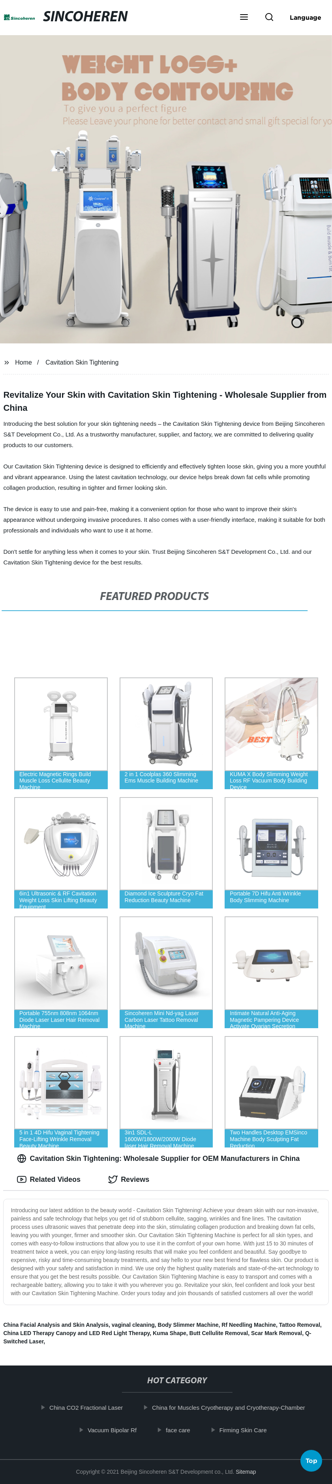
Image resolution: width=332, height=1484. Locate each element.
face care (183, 1429)
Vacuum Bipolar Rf (116, 1429)
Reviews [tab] (128, 1179)
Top (311, 1460)
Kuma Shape (169, 1333)
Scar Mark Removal (276, 1333)
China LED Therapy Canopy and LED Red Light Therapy (76, 1333)
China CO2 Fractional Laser (91, 1407)
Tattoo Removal (299, 1325)
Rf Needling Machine (248, 1325)
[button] (244, 17)
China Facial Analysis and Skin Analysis (56, 1325)
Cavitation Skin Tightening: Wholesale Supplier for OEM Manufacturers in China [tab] (158, 1158)
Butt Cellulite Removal (218, 1333)
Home (23, 362)
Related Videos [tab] (49, 1179)
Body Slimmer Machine (188, 1325)
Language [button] (305, 17)
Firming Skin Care (247, 1429)
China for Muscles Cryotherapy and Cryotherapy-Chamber (233, 1407)
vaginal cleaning (133, 1325)
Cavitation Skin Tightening (81, 362)
